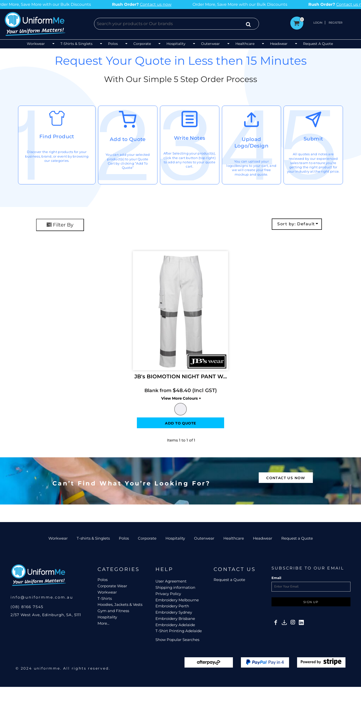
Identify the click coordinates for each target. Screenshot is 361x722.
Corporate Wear (112, 586)
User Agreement (171, 581)
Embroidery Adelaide (175, 624)
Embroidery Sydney (173, 612)
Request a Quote (297, 538)
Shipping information (175, 587)
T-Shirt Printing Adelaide (178, 630)
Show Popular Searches (177, 639)
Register (335, 22)
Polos (124, 538)
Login (317, 22)
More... (103, 623)
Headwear (262, 538)
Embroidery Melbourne (177, 600)
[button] (41, 44)
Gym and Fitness (113, 610)
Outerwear (204, 538)
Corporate (147, 538)
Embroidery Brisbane (175, 618)
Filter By (60, 225)
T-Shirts (105, 598)
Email (276, 578)
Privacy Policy (168, 593)
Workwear (58, 538)
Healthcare (233, 538)
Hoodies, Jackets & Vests (120, 604)
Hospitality (175, 538)
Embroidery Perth (172, 606)
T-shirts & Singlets (93, 538)
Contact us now (116, 4)
